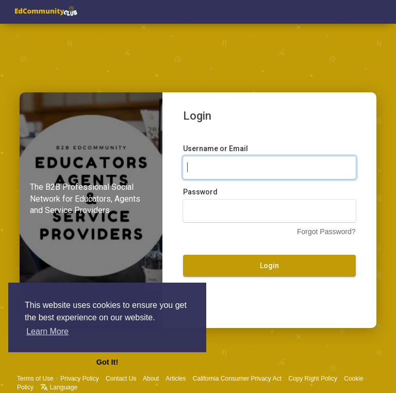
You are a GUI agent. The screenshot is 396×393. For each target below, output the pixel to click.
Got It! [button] (107, 362)
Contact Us (121, 378)
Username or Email (215, 148)
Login (269, 265)
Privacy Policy (79, 378)
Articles (176, 378)
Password (200, 192)
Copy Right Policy (312, 378)
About (151, 378)
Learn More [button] (47, 331)
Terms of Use (35, 378)
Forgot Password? (326, 231)
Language (58, 387)
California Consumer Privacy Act (237, 378)
